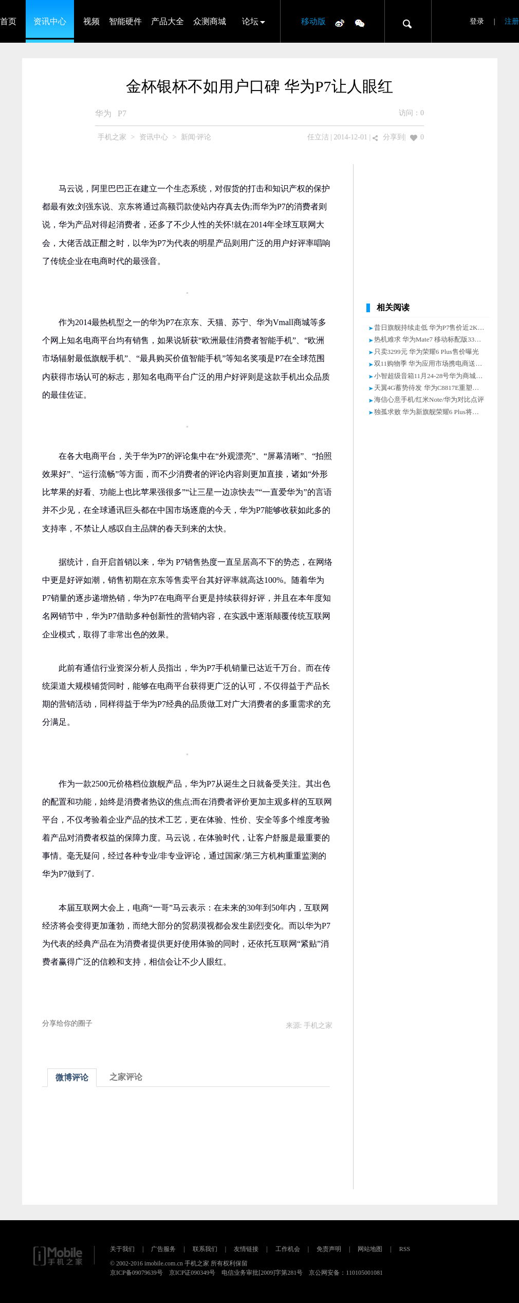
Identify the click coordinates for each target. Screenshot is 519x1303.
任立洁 (318, 137)
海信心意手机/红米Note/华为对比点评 (429, 399)
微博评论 (71, 1077)
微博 (339, 23)
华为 (103, 113)
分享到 (393, 137)
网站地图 (370, 1249)
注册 (512, 21)
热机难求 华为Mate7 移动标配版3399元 (431, 339)
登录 (477, 21)
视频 (91, 21)
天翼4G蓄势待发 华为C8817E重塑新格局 (433, 387)
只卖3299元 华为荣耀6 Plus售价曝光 (426, 351)
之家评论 (125, 1077)
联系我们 (205, 1249)
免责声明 (329, 1249)
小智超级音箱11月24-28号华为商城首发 (432, 376)
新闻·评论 (196, 137)
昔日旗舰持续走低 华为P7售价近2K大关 (432, 327)
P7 (122, 113)
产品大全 (167, 21)
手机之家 (112, 137)
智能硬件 (125, 21)
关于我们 (122, 1249)
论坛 (250, 21)
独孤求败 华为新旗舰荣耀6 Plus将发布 (430, 412)
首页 (8, 21)
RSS (404, 1249)
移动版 (313, 21)
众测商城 (209, 21)
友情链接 (246, 1249)
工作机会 (287, 1249)
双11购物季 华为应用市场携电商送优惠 (431, 363)
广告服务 (163, 1249)
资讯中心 (49, 21)
